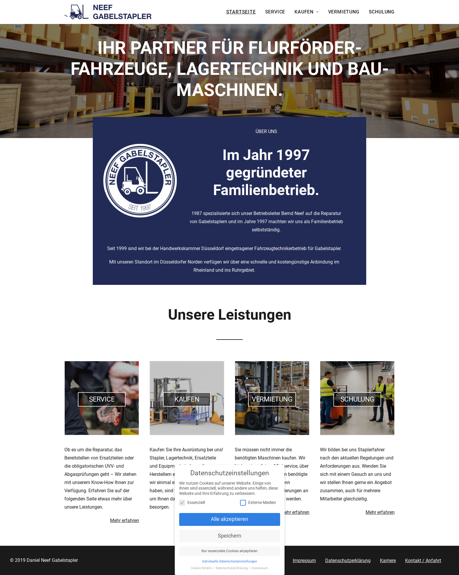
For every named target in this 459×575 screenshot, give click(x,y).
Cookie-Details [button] (202, 570)
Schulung (382, 12)
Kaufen (306, 12)
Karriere (388, 560)
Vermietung (343, 12)
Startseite (241, 12)
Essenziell (192, 505)
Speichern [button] (229, 538)
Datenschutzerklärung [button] (232, 570)
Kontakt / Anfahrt (423, 560)
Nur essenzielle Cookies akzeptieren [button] (229, 553)
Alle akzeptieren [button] (229, 521)
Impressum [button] (259, 570)
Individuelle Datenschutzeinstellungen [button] (229, 564)
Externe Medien (258, 505)
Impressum (304, 560)
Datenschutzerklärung (348, 560)
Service (275, 12)
